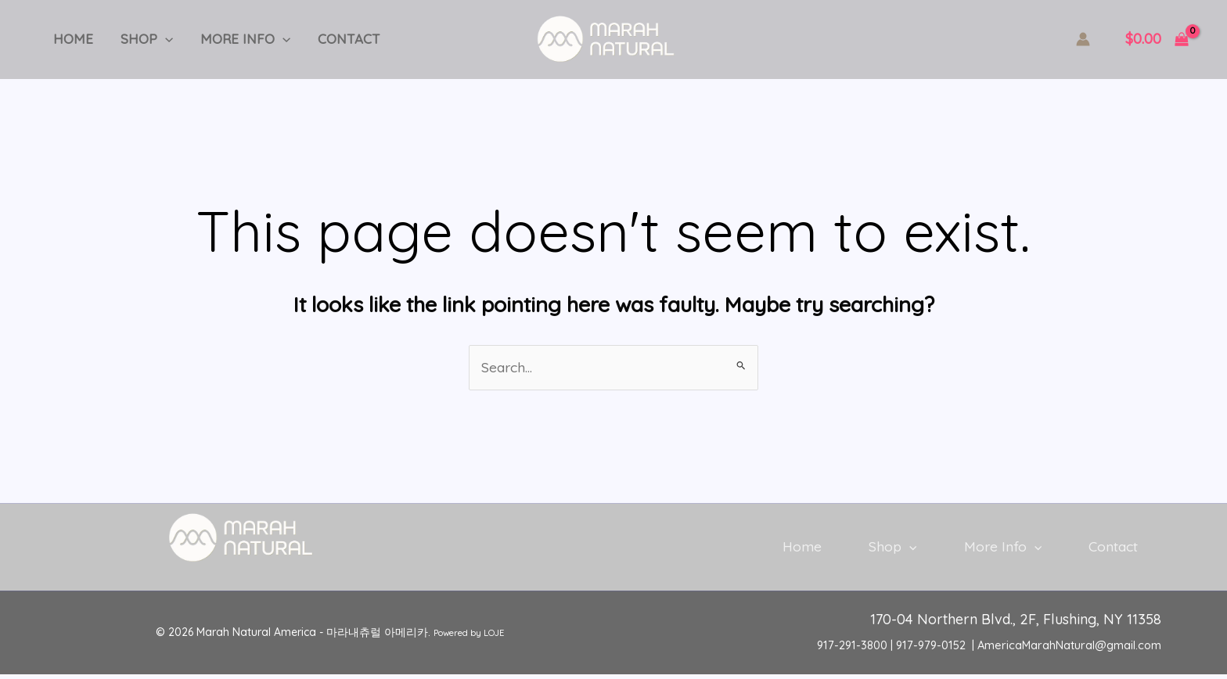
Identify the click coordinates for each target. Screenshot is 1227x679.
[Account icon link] (1083, 39)
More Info (235, 39)
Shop (140, 39)
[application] (159, 39)
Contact (335, 39)
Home (71, 39)
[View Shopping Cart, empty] (1157, 39)
